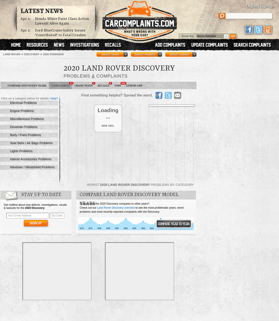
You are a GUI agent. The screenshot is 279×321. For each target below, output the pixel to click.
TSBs (118, 84)
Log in (251, 6)
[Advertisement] (56, 271)
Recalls (105, 84)
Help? (54, 98)
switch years (110, 54)
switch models (144, 54)
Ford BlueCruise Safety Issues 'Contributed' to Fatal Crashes (60, 32)
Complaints (61, 84)
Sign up (266, 6)
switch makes (179, 54)
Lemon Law (134, 85)
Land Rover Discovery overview (116, 207)
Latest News (42, 11)
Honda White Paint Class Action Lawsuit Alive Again (62, 21)
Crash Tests (84, 84)
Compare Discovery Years (27, 85)
